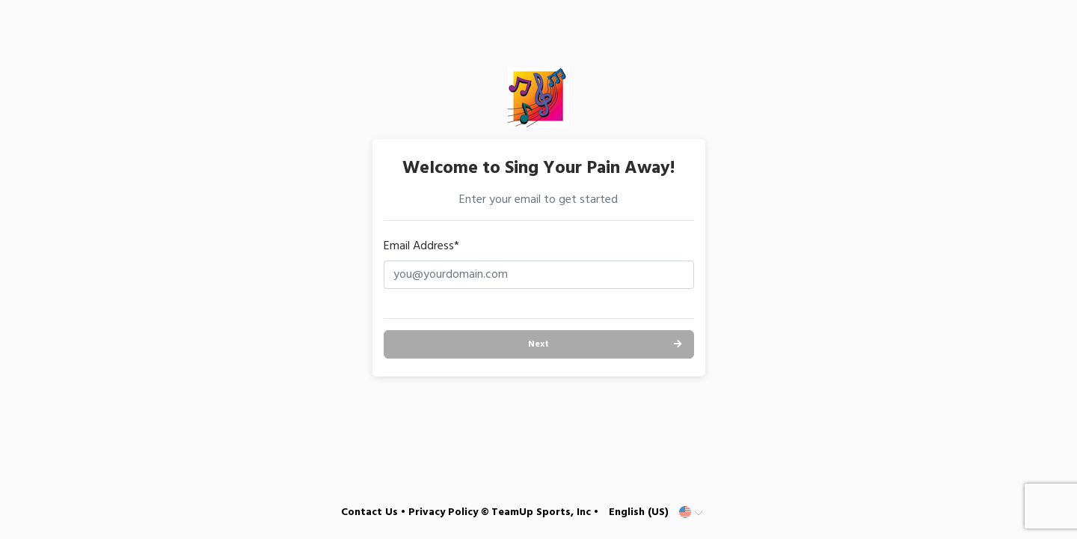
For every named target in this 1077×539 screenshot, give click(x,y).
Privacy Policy (443, 512)
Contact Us (369, 512)
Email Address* (421, 246)
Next (538, 344)
